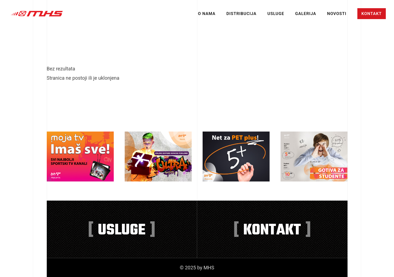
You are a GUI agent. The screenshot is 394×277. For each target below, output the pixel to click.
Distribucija (241, 13)
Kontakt (371, 13)
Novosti (336, 13)
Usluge (275, 13)
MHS (37, 13)
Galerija (305, 13)
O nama (206, 13)
